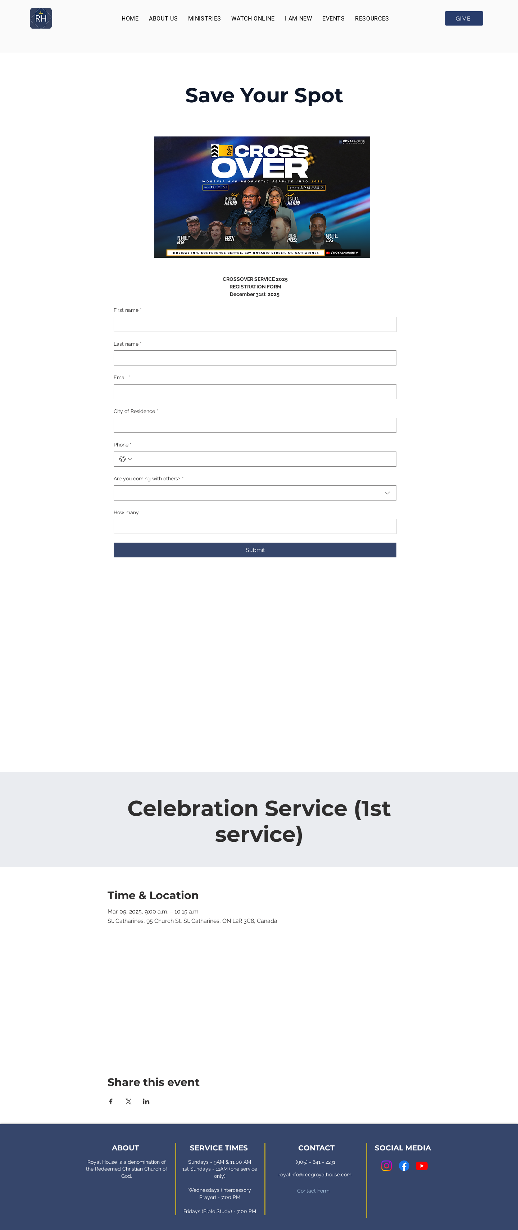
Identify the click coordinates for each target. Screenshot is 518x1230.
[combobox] (255, 492)
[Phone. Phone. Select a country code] (125, 459)
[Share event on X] (128, 1101)
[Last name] (253, 358)
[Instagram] (387, 1166)
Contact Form (313, 1191)
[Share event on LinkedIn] (146, 1101)
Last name (128, 344)
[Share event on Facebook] (111, 1101)
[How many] (253, 526)
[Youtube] (422, 1166)
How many (126, 512)
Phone (123, 445)
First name (128, 310)
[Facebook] (404, 1166)
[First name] (253, 324)
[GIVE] (464, 18)
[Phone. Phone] (262, 459)
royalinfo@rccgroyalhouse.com (314, 1174)
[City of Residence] (253, 425)
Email (122, 377)
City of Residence (136, 411)
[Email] (253, 392)
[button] (163, 18)
